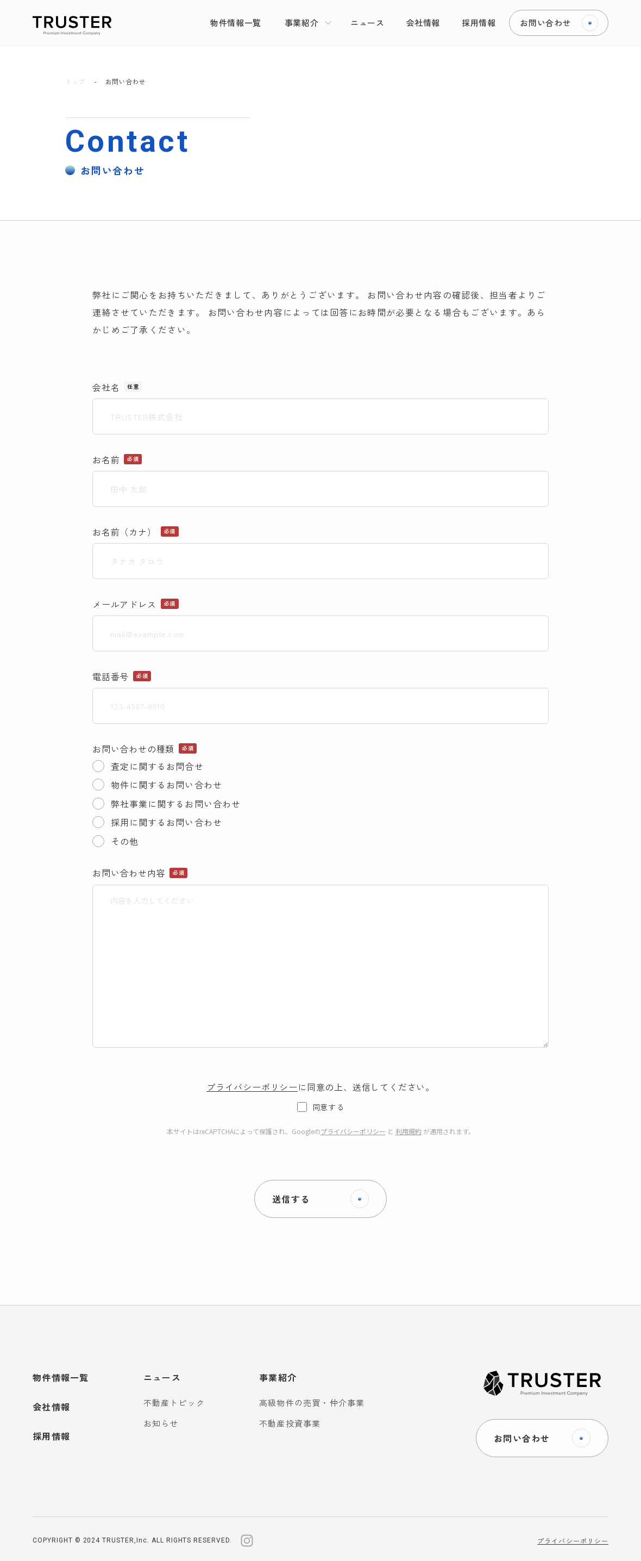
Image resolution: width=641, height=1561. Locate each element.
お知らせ (161, 1423)
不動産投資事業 (289, 1423)
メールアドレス (124, 604)
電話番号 (110, 676)
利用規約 (408, 1131)
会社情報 (51, 1406)
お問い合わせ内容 (128, 873)
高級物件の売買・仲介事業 (312, 1402)
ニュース (162, 1377)
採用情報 (51, 1435)
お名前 (106, 459)
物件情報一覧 (61, 1377)
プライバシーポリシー (353, 1131)
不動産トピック (174, 1402)
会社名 (106, 387)
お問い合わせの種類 (133, 748)
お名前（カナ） (124, 531)
